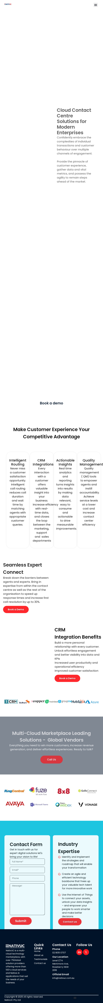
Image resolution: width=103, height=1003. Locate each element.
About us (38, 955)
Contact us (40, 963)
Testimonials (40, 959)
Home (37, 951)
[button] (95, 5)
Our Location (60, 956)
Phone (56, 949)
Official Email (60, 974)
